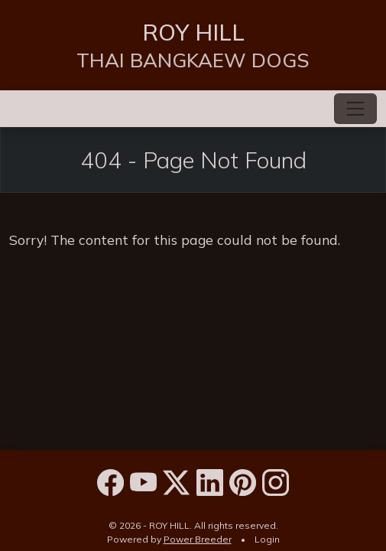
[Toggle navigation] (355, 108)
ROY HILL (193, 32)
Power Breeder (198, 539)
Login (267, 539)
